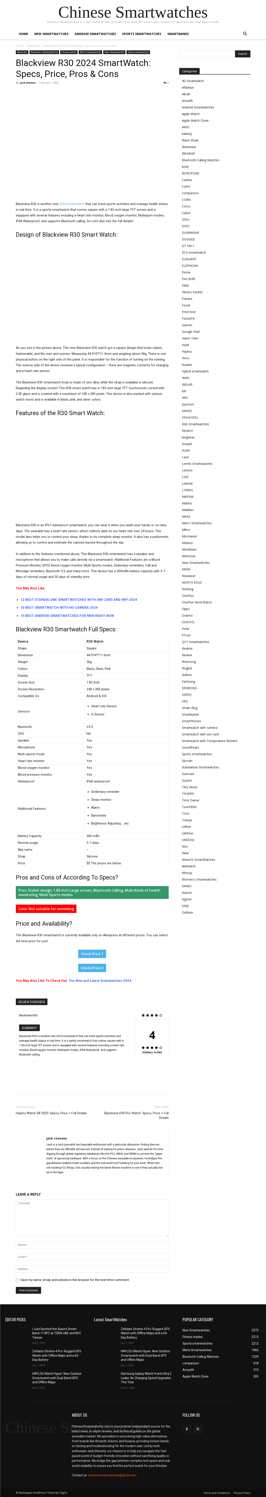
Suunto (187, 780)
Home (23, 34)
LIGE (185, 477)
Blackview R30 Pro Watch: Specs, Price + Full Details (136, 1115)
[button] (245, 34)
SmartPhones (191, 721)
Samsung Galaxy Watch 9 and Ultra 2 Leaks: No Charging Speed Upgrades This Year (146, 1378)
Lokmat (187, 483)
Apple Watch (191, 114)
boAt (185, 167)
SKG (185, 701)
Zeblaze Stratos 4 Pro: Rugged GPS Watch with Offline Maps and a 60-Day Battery (56, 1355)
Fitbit (185, 285)
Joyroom (188, 404)
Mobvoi (187, 543)
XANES (187, 886)
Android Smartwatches (95, 34)
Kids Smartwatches (195, 424)
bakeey (187, 134)
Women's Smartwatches (199, 879)
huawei (187, 365)
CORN (186, 200)
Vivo (185, 846)
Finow (186, 272)
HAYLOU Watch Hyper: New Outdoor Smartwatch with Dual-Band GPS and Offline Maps (57, 1378)
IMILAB (187, 384)
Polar (185, 629)
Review (187, 655)
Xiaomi (187, 893)
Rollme (187, 675)
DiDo (185, 219)
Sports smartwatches (141, 34)
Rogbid (187, 668)
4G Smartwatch (193, 81)
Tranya (187, 820)
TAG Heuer (189, 787)
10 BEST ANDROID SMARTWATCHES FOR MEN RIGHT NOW (67, 616)
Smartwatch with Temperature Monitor (210, 741)
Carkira (187, 180)
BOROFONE (190, 173)
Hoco (186, 358)
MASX (186, 516)
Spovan (187, 761)
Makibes (188, 510)
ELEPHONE (190, 266)
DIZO (186, 226)
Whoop (187, 873)
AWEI (185, 127)
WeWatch (188, 866)
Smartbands (178, 34)
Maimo (187, 503)
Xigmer (187, 899)
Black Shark (190, 140)
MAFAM (187, 497)
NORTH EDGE (192, 582)
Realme (187, 648)
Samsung (188, 681)
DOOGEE (188, 239)
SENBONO (189, 688)
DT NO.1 (188, 246)
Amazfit (187, 101)
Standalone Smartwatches (200, 767)
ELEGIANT (189, 259)
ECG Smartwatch (194, 252)
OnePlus (188, 596)
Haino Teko (190, 338)
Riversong (189, 662)
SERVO (187, 695)
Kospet (187, 444)
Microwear (189, 536)
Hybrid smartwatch (195, 371)
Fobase (187, 299)
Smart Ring (189, 708)
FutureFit (188, 318)
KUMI (186, 450)
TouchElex (189, 807)
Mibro (186, 530)
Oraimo (187, 615)
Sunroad (188, 774)
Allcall (186, 94)
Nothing (187, 589)
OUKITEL (188, 622)
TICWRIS (188, 794)
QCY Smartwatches (195, 642)
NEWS (186, 569)
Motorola (188, 556)
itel (184, 391)
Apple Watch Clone (195, 120)
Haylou (187, 351)
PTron (186, 635)
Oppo (186, 609)
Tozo (185, 813)
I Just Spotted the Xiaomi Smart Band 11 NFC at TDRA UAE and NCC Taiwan (56, 1333)
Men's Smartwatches (90, 52)
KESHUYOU (190, 417)
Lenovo (187, 470)
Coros (186, 206)
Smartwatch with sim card (200, 734)
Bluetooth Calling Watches (44, 52)
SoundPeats (190, 747)
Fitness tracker (69, 52)
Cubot (186, 213)
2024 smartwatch (71, 204)
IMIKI (185, 378)
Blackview (34, 46)
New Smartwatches (51, 34)
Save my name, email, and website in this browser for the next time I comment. (75, 1280)
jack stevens (28, 82)
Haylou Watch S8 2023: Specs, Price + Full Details (51, 1113)
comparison (190, 193)
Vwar (185, 853)
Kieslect (187, 431)
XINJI (185, 906)
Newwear (188, 576)
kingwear (188, 437)
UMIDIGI (188, 840)
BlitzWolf (188, 153)
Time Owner (190, 800)
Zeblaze (187, 912)
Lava (185, 457)
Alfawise (188, 87)
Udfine (186, 827)
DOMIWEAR (190, 233)
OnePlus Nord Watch (197, 602)
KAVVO (187, 411)
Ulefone (187, 833)
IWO (185, 398)
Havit (185, 345)
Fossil (186, 305)
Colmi (186, 186)
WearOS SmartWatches (198, 860)
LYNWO (187, 490)
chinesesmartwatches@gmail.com (112, 1475)
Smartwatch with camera (199, 728)
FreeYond (188, 312)
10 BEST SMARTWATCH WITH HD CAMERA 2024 (59, 608)
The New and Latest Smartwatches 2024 (100, 981)
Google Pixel (191, 332)
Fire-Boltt (188, 279)
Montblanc (189, 549)
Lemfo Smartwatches (197, 464)
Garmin (187, 325)
